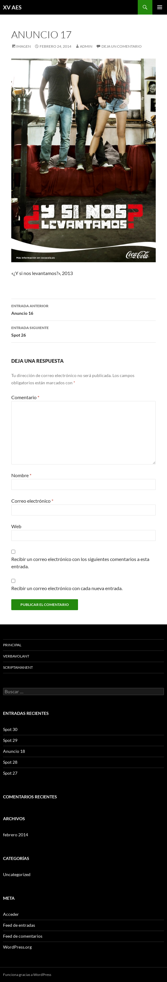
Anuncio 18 (14, 751)
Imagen (23, 46)
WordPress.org (17, 947)
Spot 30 (10, 729)
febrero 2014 (15, 834)
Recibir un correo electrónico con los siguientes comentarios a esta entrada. (80, 562)
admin (86, 46)
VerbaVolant (16, 656)
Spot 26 (83, 331)
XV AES (12, 7)
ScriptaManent (18, 667)
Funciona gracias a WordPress (27, 974)
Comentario (25, 397)
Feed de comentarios (22, 936)
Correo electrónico (32, 501)
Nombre (21, 475)
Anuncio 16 (83, 309)
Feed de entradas (19, 925)
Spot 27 (10, 773)
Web (16, 526)
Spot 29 (10, 740)
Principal (12, 645)
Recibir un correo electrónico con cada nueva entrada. (67, 588)
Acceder (11, 914)
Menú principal (159, 7)
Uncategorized (16, 874)
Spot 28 (10, 762)
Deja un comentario (121, 46)
